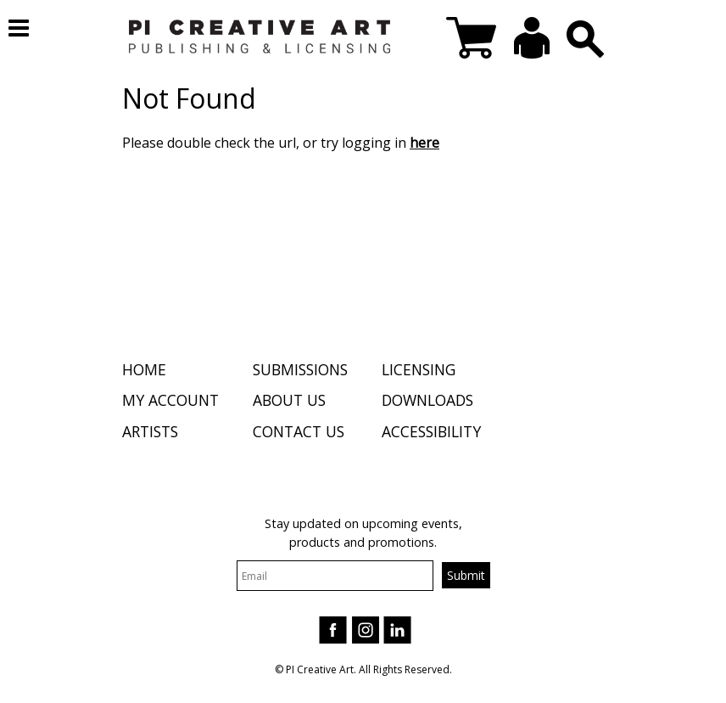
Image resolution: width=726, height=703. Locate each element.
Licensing (418, 369)
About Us (289, 400)
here (424, 142)
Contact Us (298, 431)
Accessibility (431, 431)
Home (144, 369)
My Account (170, 400)
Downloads (427, 400)
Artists (150, 431)
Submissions (300, 369)
